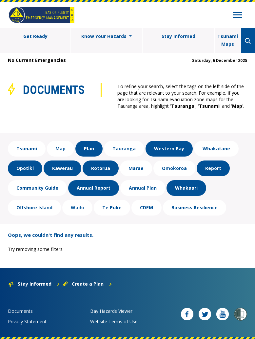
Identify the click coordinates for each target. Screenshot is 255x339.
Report (213, 168)
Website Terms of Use (114, 321)
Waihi (77, 207)
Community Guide (37, 188)
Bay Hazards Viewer (111, 311)
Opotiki (25, 168)
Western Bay (169, 148)
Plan (89, 148)
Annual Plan (143, 188)
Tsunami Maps (227, 40)
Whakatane (216, 148)
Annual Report (93, 188)
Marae (136, 168)
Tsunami (26, 148)
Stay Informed (178, 36)
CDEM (146, 207)
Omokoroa (174, 168)
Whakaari (186, 188)
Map (60, 148)
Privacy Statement (27, 321)
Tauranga (124, 148)
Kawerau (62, 168)
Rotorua (100, 168)
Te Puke (112, 207)
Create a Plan (87, 284)
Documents (20, 311)
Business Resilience (194, 207)
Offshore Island (34, 207)
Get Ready (35, 36)
